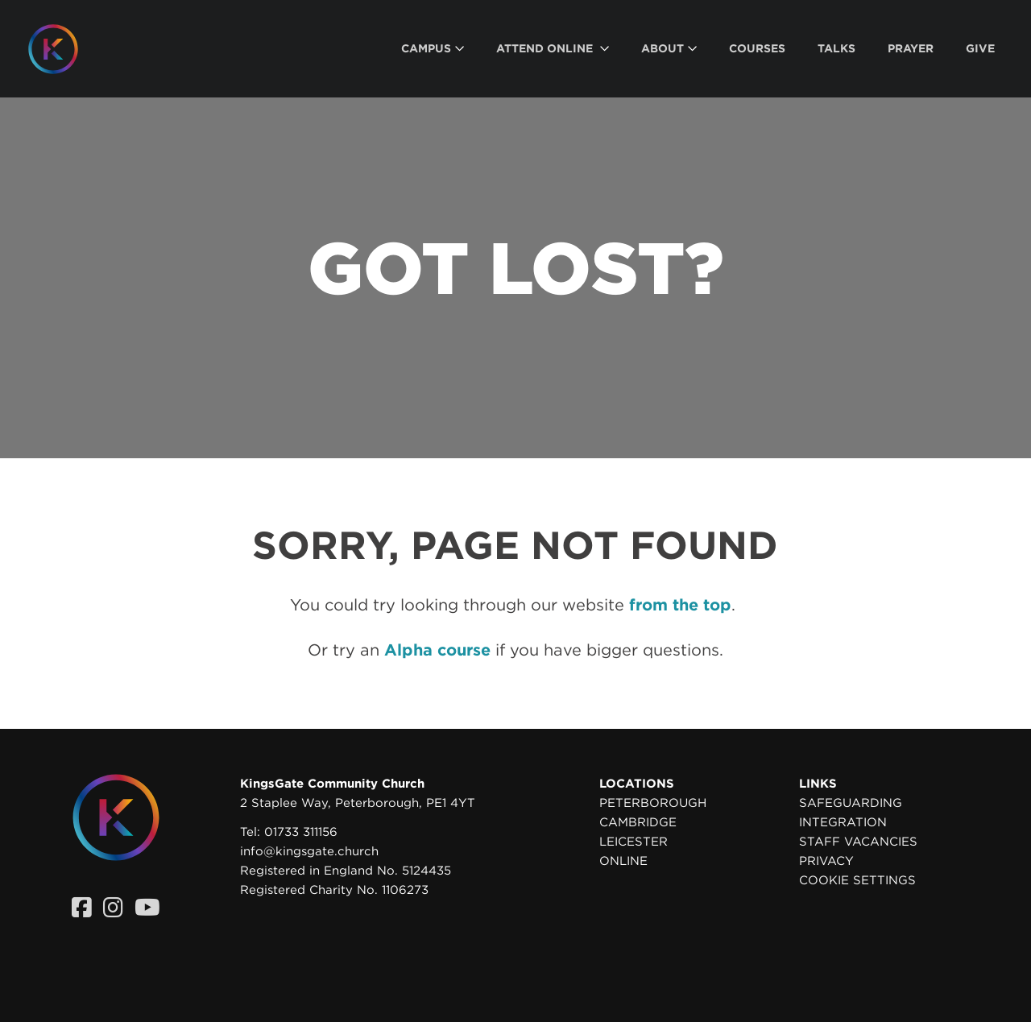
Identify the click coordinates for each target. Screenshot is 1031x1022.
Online (623, 861)
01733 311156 (300, 832)
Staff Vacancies (858, 841)
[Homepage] (65, 49)
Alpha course (437, 650)
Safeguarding (850, 803)
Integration (843, 822)
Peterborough (652, 803)
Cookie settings (857, 880)
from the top (680, 604)
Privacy (826, 861)
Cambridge (638, 822)
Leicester (633, 841)
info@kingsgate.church (309, 851)
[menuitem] (432, 48)
